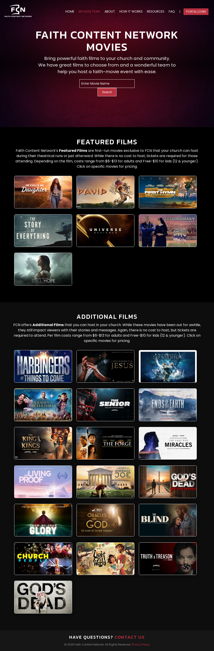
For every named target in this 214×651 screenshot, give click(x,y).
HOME (69, 11)
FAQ (172, 11)
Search (107, 92)
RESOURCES (155, 11)
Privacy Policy (141, 644)
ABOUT (110, 11)
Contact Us (130, 637)
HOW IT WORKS (131, 11)
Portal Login (196, 11)
